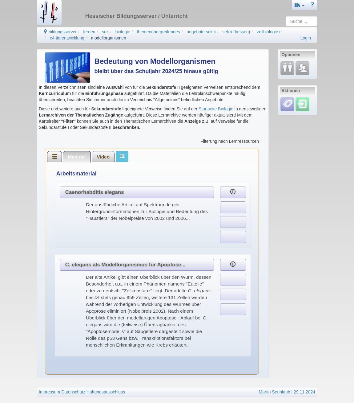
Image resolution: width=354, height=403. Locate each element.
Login (305, 37)
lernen (89, 31)
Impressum (49, 391)
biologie (122, 31)
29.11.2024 (304, 391)
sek (105, 31)
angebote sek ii (201, 31)
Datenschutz (73, 391)
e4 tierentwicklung (67, 37)
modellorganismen (108, 37)
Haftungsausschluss (105, 391)
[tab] (54, 156)
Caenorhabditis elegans (94, 192)
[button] (299, 5)
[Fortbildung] (287, 68)
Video (103, 156)
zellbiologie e (269, 31)
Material (77, 156)
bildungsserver (60, 31)
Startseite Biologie (216, 108)
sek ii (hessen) (236, 31)
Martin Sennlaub (274, 391)
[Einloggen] (302, 103)
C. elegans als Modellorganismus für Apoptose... (125, 265)
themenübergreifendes (158, 31)
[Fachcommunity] (302, 68)
